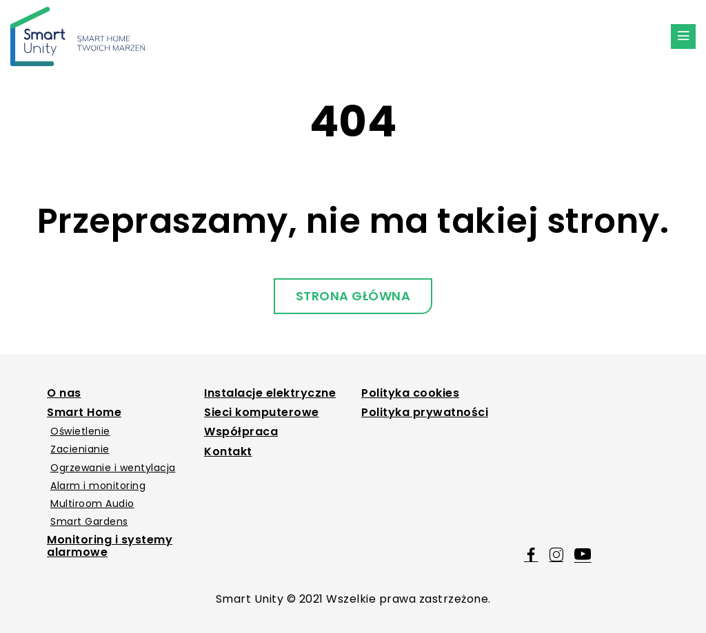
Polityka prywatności (424, 412)
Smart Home (84, 412)
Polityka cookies (410, 393)
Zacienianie (80, 449)
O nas (64, 393)
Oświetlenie (80, 431)
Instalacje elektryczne (270, 393)
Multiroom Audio (92, 503)
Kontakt (228, 452)
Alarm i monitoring (97, 485)
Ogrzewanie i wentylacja (113, 467)
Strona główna (353, 295)
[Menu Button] (683, 36)
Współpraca (241, 432)
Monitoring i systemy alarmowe (109, 546)
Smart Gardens (89, 521)
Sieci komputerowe (261, 412)
